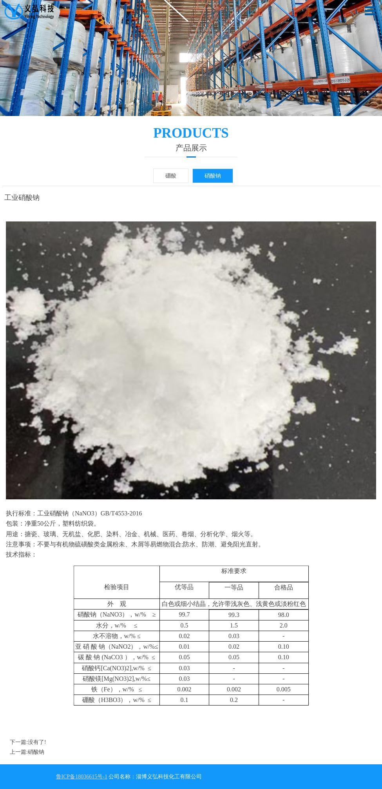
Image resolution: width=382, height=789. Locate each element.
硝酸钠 (213, 176)
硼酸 (170, 176)
